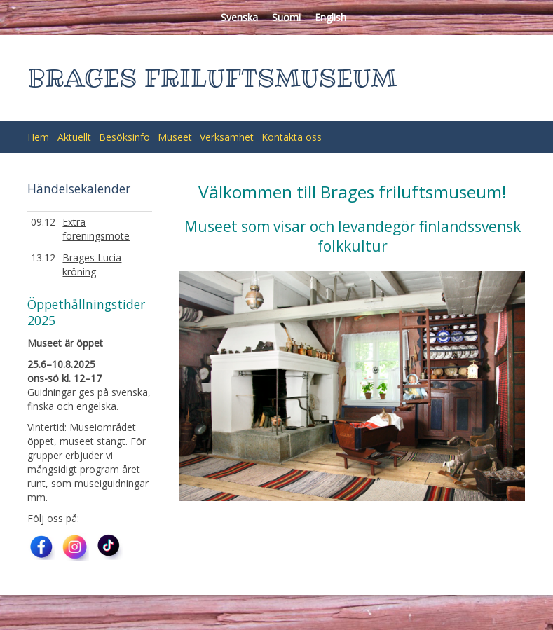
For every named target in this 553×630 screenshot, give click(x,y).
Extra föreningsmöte (96, 228)
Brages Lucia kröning (91, 264)
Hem (38, 137)
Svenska (239, 17)
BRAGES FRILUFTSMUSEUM (212, 78)
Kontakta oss (291, 137)
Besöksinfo (124, 137)
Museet (175, 137)
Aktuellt (74, 137)
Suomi (286, 17)
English (330, 17)
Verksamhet (227, 137)
